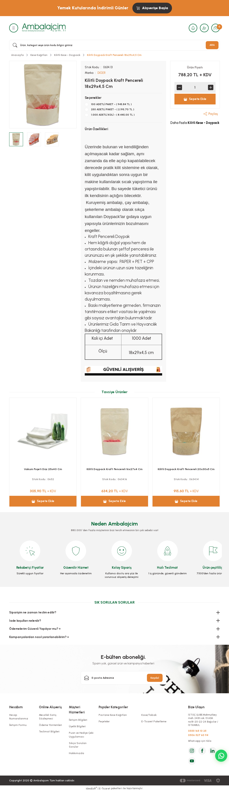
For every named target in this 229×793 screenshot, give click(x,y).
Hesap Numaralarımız (18, 716)
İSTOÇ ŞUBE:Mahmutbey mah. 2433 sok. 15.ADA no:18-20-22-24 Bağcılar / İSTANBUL (203, 720)
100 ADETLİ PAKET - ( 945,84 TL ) (111, 104)
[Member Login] (203, 27)
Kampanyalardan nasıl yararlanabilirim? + (39, 636)
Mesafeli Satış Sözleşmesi (47, 716)
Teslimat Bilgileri (49, 731)
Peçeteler (104, 721)
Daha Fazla (194, 123)
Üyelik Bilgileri (77, 726)
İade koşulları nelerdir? (25, 620)
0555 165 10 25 (197, 731)
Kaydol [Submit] (155, 677)
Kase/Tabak (149, 714)
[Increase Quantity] (210, 87)
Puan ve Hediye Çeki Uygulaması (81, 734)
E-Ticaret (104, 789)
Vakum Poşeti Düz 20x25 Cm (43, 469)
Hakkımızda (76, 753)
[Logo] (44, 27)
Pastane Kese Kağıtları (113, 714)
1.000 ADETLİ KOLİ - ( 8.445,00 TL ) (113, 114)
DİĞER (102, 72)
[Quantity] (195, 87)
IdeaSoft (91, 789)
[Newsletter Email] (123, 678)
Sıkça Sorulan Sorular (78, 744)
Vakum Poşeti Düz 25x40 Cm (186, 469)
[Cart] (215, 27)
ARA (212, 45)
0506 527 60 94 (198, 736)
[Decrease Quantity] (179, 87)
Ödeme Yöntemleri (50, 725)
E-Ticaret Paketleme (153, 721)
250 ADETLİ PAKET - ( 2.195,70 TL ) (112, 109)
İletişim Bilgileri (78, 719)
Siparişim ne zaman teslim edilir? (32, 612)
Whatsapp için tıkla (200, 742)
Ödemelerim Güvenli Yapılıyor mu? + (35, 628)
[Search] (114, 45)
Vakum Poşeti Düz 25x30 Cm (115, 469)
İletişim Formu (18, 725)
